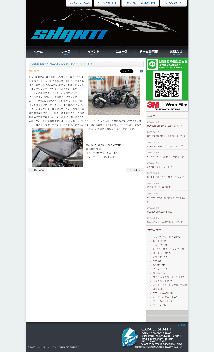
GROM (156, 265)
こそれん (157, 305)
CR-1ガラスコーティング (166, 249)
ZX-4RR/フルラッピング (159, 167)
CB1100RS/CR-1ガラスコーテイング (166, 136)
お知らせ (157, 257)
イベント (157, 269)
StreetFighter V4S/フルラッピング (165, 222)
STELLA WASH (161, 293)
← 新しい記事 (38, 170)
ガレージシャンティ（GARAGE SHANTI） (58, 347)
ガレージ (157, 245)
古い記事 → (135, 170)
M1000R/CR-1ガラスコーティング (165, 126)
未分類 (156, 273)
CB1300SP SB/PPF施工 (159, 212)
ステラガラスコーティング (167, 277)
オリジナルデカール (163, 297)
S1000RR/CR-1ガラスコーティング (165, 177)
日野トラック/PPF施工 (159, 187)
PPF (155, 261)
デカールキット (161, 301)
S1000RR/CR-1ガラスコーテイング (165, 156)
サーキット (158, 253)
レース (156, 241)
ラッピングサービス (163, 237)
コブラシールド (161, 281)
